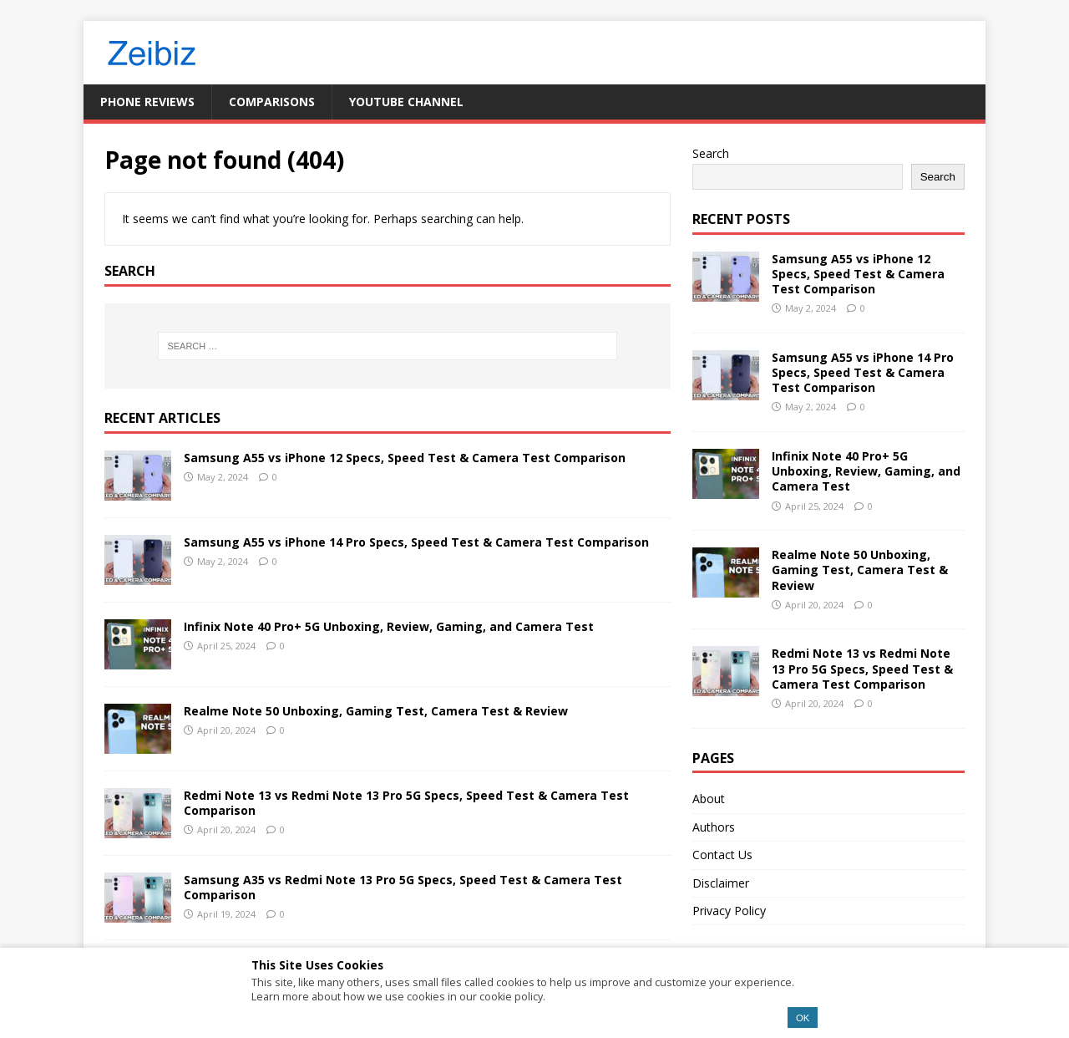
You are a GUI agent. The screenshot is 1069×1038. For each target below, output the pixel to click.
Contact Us (722, 854)
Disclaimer (720, 883)
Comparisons (272, 101)
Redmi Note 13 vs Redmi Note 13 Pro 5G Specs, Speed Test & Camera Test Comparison (406, 802)
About (708, 798)
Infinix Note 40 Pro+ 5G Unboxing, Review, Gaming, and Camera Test (389, 626)
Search (710, 153)
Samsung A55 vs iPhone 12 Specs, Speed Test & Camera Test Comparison (405, 458)
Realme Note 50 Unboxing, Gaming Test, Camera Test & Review (376, 711)
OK (802, 1018)
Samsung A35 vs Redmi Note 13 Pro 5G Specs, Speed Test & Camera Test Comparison (403, 887)
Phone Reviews (147, 101)
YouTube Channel (406, 101)
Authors (713, 827)
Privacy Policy (729, 910)
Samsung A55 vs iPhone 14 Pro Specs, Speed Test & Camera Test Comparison (416, 542)
